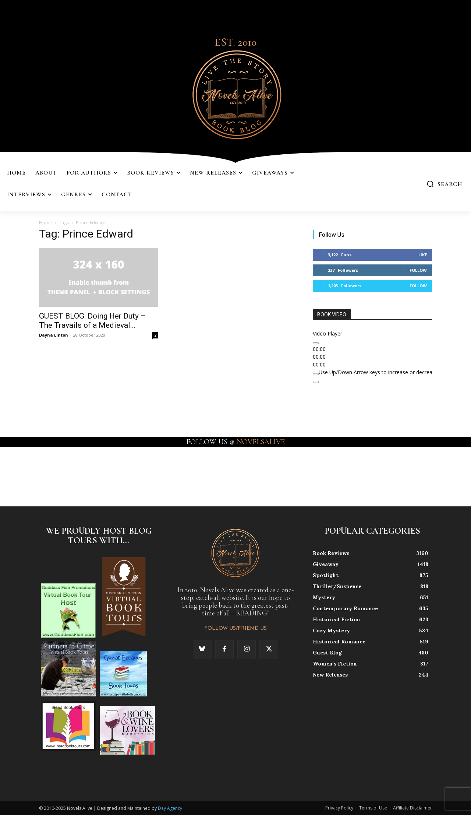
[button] (444, 183)
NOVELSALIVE (261, 442)
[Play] (316, 343)
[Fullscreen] (316, 382)
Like (422, 254)
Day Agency (170, 808)
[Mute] (316, 374)
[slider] (388, 372)
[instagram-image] (29, 476)
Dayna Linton (53, 335)
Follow (418, 270)
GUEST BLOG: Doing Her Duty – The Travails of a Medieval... (92, 321)
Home (45, 222)
